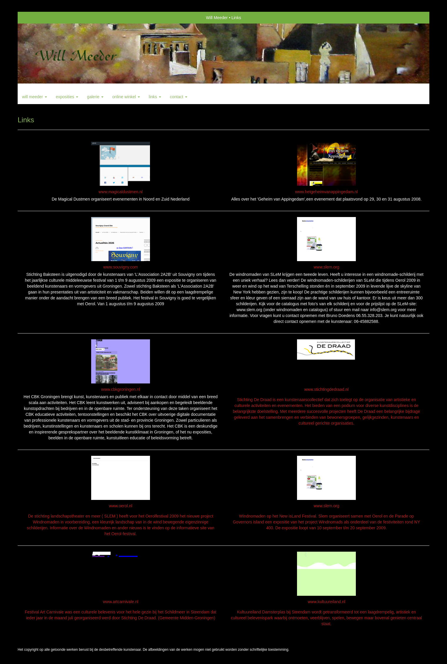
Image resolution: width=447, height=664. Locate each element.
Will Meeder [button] (34, 96)
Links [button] (155, 96)
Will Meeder (217, 17)
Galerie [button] (95, 96)
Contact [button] (178, 96)
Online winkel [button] (126, 96)
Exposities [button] (67, 96)
